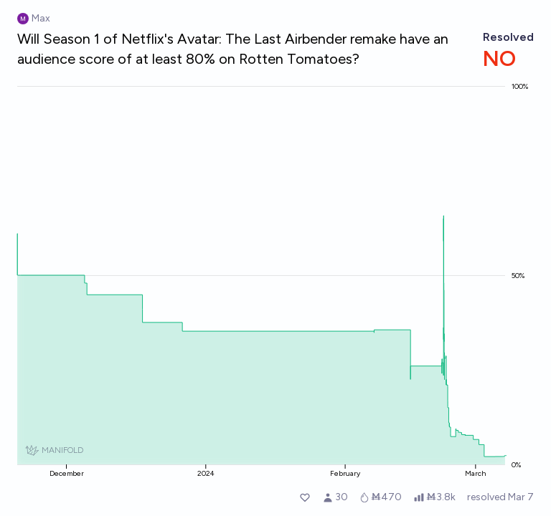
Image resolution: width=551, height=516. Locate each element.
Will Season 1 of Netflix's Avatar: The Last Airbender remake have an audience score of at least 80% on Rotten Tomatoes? (232, 48)
